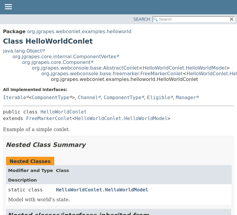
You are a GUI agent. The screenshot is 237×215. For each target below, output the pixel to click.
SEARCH (141, 19)
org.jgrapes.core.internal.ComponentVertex (64, 56)
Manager (186, 97)
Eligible (158, 97)
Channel (88, 97)
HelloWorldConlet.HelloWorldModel (184, 68)
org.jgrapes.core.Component (56, 62)
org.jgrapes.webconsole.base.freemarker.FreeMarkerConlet (111, 73)
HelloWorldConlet (63, 112)
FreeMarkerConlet (49, 118)
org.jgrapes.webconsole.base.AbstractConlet (85, 68)
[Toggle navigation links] (8, 7)
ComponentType (50, 97)
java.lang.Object (22, 51)
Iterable (14, 97)
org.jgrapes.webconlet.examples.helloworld (79, 31)
